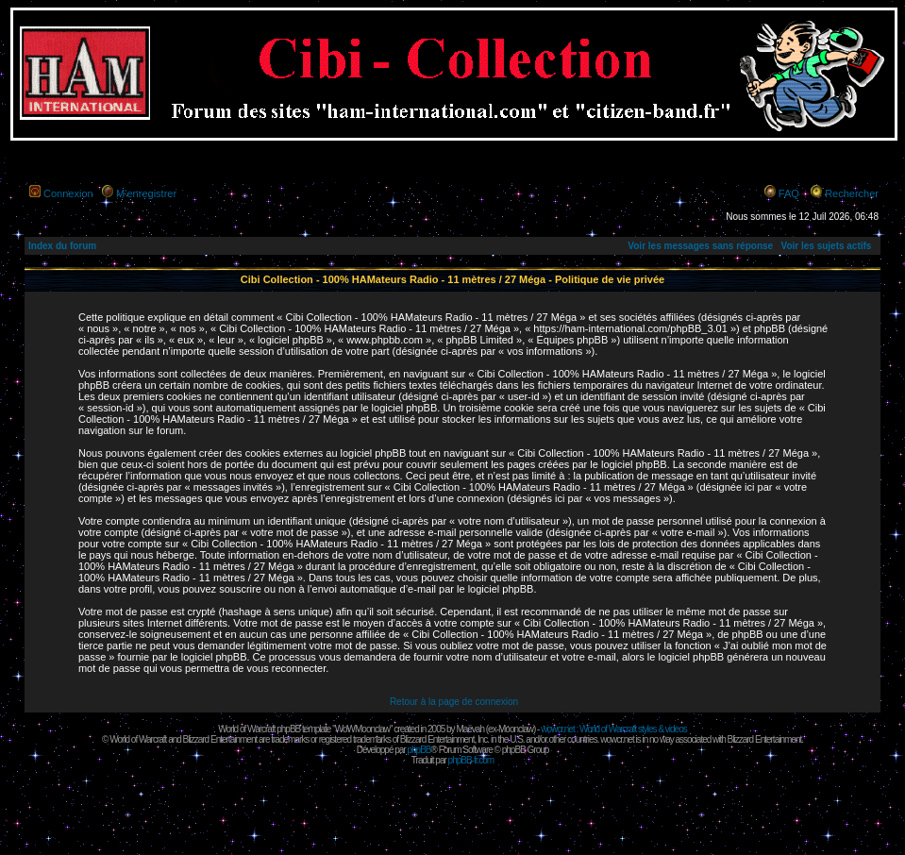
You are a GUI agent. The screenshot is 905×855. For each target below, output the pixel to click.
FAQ (789, 193)
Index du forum (62, 246)
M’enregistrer (146, 193)
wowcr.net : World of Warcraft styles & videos (614, 729)
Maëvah (470, 729)
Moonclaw (515, 729)
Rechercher (852, 193)
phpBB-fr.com (471, 760)
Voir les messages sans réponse (700, 246)
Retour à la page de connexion (454, 701)
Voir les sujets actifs (825, 246)
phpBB (418, 750)
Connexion (68, 193)
